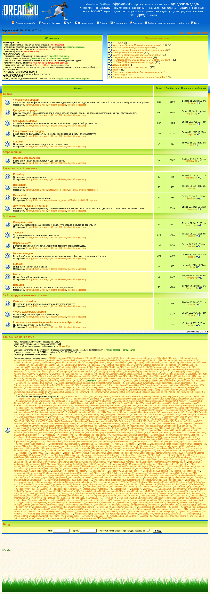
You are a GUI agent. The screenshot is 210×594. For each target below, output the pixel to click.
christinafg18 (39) (97, 417)
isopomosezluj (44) (151, 372)
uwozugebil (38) (187, 390)
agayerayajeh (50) (26, 401)
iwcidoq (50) (164, 446)
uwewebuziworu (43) (73, 509)
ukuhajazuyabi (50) (22, 505)
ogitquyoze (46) (72, 475)
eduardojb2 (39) (189, 426)
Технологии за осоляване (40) (86, 518)
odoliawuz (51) (170, 381)
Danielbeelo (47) (189, 419)
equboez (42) (168, 430)
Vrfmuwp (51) (33, 514)
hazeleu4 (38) (71, 439)
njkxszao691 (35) (117, 471)
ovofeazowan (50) (134, 383)
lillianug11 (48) (166, 460)
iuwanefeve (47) (151, 446)
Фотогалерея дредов (26, 99)
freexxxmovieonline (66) (40, 437)
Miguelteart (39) (161, 466)
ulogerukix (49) (108, 390)
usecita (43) (118, 507)
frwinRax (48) (174, 367)
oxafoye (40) (52, 480)
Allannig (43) (82, 403)
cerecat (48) (75, 363)
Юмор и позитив (23, 222)
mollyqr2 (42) (80, 381)
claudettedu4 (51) (153, 363)
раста (125, 11)
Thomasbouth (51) (148, 496)
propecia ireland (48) (62, 484)
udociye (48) (106, 500)
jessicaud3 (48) (150, 374)
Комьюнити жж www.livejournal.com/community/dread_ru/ (47, 322)
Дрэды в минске (120, 65)
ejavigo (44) (200, 428)
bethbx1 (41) (156, 360)
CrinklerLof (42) (63, 419)
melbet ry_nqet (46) (167, 378)
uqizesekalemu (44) (42, 507)
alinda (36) (57, 403)
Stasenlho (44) (151, 493)
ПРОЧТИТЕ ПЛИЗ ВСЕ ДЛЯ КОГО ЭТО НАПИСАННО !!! (141, 60)
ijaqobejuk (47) (42, 444)
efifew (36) (93, 428)
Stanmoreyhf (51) (116, 387)
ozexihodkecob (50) (171, 383)
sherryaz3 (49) (195, 491)
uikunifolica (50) (59, 502)
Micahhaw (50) (51, 381)
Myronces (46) (173, 469)
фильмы (198, 11)
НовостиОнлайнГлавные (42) (32, 518)
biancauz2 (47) (99, 412)
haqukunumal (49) (40, 439)
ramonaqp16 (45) (153, 484)
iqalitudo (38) (172, 444)
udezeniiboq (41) (92, 500)
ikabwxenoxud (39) (59, 444)
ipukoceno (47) (158, 444)
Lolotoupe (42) (35, 462)
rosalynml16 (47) (75, 489)
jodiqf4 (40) (69, 453)
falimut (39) (159, 435)
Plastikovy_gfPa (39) (185, 482)
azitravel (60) (190, 410)
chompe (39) (69, 417)
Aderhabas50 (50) (110, 358)
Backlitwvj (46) (41, 412)
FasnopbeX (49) (85, 367)
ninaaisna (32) (105, 381)
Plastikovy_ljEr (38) (70, 385)
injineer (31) (144, 444)
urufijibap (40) (106, 507)
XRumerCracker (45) (73, 516)
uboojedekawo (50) (22, 500)
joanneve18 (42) (39, 453)
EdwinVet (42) (53, 428)
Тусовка (18, 232)
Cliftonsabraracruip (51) (173, 363)
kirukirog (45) (95, 457)
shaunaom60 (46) (115, 491)
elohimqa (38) (106, 430)
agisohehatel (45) (80, 401)
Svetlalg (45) (65, 496)
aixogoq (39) (122, 401)
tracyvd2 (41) (96, 498)
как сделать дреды (176, 7)
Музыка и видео (23, 253)
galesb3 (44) (69, 437)
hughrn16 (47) (100, 369)
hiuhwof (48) (144, 439)
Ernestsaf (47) (20, 432)
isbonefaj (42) (101, 372)
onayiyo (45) (50, 383)
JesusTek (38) (24, 453)
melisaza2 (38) (37, 466)
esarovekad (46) (50, 432)
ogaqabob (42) (57, 475)
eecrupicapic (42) (189, 365)
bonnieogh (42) (20, 363)
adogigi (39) (109, 399)
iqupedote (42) (200, 444)
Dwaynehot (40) (40, 426)
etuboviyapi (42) (69, 367)
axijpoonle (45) (148, 410)
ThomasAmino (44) (130, 496)
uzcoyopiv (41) (181, 509)
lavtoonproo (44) (75, 460)
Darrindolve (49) (56, 365)
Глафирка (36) (20, 394)
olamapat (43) (141, 475)
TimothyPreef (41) (38, 498)
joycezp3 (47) (195, 374)
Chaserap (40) (41, 417)
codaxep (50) (182, 417)
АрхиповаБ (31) (161, 516)
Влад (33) (174, 516)
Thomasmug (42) (181, 496)
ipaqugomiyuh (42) (67, 372)
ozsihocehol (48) (188, 383)
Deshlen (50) (47, 423)
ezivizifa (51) (117, 435)
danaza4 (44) (175, 419)
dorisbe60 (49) (138, 423)
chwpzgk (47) (128, 417)
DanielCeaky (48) (22, 421)
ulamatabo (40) (39, 505)
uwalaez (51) (57, 509)
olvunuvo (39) (171, 475)
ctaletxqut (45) (87, 419)
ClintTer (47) (156, 417)
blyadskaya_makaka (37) (173, 412)
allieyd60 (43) (109, 403)
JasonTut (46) (68, 450)
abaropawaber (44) (134, 396)
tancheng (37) (20, 390)
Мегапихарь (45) (36, 394)
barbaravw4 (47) (57, 412)
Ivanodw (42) (46, 374)
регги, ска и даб (156, 11)
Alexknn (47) (184, 401)
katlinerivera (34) (34, 376)
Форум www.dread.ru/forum (29, 311)
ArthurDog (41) (86, 408)
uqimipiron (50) (25, 507)
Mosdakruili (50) (143, 469)
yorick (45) (89, 516)
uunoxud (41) (190, 507)
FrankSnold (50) (144, 367)
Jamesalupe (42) (147, 448)
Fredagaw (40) (159, 367)
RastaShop (53, 190)
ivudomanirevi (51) (74, 374)
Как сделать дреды (25, 120)
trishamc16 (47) (64, 390)
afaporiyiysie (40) (186, 399)
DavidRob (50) (139, 421)
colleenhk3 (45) (196, 417)
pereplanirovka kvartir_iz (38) (27, 482)
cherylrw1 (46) (55, 417)
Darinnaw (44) (41, 365)
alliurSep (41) (123, 403)
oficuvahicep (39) (41, 475)
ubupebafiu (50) (39, 500)
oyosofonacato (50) (136, 480)
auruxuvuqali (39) (59, 410)
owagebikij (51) (198, 478)
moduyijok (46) (86, 469)
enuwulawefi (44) (39, 367)
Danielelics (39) (38, 421)
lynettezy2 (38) (118, 462)
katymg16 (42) (148, 455)
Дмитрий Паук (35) (188, 516)
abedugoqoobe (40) (153, 396)
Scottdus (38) (84, 387)
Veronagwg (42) (56, 392)
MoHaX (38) (99, 469)
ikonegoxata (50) (90, 444)
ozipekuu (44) (179, 480)
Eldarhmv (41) (65, 430)
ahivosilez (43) (108, 401)
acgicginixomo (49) (27, 399)
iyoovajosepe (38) (54, 448)
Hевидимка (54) (192, 439)
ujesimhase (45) (124, 502)
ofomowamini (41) (186, 381)
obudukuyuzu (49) (72, 473)
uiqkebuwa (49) (93, 502)
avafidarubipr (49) (91, 410)
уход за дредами (180, 11)
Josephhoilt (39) (147, 453)
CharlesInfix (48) (138, 414)
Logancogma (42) (87, 378)
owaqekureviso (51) (152, 383)
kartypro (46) (90, 455)
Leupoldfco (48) (136, 460)
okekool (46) (128, 475)
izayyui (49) (104, 374)
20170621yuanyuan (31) (60, 358)
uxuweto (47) (119, 509)
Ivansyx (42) (58, 374)
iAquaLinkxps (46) (22, 441)
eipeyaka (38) (188, 428)
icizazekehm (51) (72, 441)
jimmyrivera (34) (165, 374)
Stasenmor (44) (166, 493)
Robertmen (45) (105, 487)
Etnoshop (18, 174)
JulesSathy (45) (25, 455)
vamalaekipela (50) (39, 392)
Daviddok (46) (81, 421)
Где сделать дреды (25, 110)
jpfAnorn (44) (190, 453)
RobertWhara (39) (182, 487)
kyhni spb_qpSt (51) (171, 457)
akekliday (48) (191, 358)
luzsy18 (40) (104, 462)
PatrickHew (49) (21, 385)
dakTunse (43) (129, 419)
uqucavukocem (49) (77, 507)
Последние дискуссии (157, 38)
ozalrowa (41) (152, 480)
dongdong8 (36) (127, 365)
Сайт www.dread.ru (24, 301)
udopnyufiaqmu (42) (122, 500)
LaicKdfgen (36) (34, 460)
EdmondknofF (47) (172, 426)
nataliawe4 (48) (59, 471)
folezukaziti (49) (21, 437)
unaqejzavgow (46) (120, 505)
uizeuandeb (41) (109, 502)
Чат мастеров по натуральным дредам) (133, 47)
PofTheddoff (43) (26, 484)
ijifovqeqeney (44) (176, 369)
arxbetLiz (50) (130, 408)
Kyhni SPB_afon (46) (96, 376)
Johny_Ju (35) (82, 453)
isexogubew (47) (116, 372)
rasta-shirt (52, 200)
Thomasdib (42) (165, 496)
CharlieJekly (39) (26, 417)
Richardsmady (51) (57, 487)
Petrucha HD (192, 278)
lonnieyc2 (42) (49, 462)
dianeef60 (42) (61, 423)
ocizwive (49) (105, 473)
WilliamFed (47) (178, 514)
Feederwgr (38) (172, 435)
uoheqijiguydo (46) (138, 505)
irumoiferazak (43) (86, 372)
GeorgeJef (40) (111, 437)
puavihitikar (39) (136, 385)
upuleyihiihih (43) (138, 390)
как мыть (154, 8)
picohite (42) (158, 482)
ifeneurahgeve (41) (143, 441)
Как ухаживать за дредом (28, 131)
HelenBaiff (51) (100, 439)
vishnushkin (191, 178)
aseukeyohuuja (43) (175, 408)
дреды (105, 8)
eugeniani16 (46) (112, 432)
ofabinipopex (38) (157, 473)
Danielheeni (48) (25, 365)
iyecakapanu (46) (22, 448)
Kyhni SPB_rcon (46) (157, 376)
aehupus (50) (171, 399)
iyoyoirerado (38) (70, 448)
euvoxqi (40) (142, 432)
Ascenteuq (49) (145, 408)
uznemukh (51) (20, 511)
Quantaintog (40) (121, 484)
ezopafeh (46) (130, 435)
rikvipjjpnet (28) (197, 385)
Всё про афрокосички (26, 158)
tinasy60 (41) (54, 498)
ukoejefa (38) (173, 502)
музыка (96, 11)
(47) (92, 381)
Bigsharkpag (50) (114, 412)
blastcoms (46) (130, 412)
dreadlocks (92, 4)
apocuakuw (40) (149, 405)
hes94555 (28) (36, 369)
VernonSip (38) (84, 511)
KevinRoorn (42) (21, 457)
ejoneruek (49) (51, 430)
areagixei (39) (102, 360)
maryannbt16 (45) (38, 464)
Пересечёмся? (22, 243)
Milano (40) (189, 466)
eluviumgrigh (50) (136, 430)
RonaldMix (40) (21, 387)
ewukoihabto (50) (197, 432)
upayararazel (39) (188, 505)
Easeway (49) (105, 426)
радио (116, 11)
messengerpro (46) (53, 466)
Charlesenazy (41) (119, 363)
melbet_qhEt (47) (22, 466)
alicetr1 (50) (32, 403)
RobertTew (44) (166, 487)
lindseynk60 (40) (193, 460)
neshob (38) (73, 471)
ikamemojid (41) (192, 369)
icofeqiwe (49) (160, 369)
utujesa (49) (176, 507)
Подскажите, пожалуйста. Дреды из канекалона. (137, 72)
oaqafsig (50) (179, 471)
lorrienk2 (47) (102, 378)
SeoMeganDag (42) (71, 491)
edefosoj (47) (174, 365)
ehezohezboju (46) (172, 428)
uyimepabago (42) (165, 509)
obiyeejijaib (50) (38, 473)
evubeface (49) (156, 432)
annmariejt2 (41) (71, 360)
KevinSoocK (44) (65, 376)
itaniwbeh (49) (136, 446)
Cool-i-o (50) (19, 419)
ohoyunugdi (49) (114, 475)
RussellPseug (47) (121, 489)
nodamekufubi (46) (134, 471)
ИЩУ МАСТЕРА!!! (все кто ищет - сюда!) (133, 62)
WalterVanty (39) (48, 514)
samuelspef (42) (69, 387)
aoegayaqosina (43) (114, 405)
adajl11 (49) (95, 358)
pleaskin (192, 124)
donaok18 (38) (112, 365)
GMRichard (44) (154, 437)
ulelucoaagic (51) (55, 505)
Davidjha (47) (111, 421)
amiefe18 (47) (50, 405)
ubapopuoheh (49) (180, 498)
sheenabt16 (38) (147, 491)
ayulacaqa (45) (142, 360)
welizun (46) (132, 514)
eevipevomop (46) (79, 428)
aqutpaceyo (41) (87, 360)
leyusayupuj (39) (32, 378)
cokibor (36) (190, 363)
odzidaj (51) (129, 473)
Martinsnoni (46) (21, 464)
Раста (16, 274)
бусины (139, 4)
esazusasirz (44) (66, 432)
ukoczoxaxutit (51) (157, 502)
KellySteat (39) (175, 455)
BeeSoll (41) (71, 412)
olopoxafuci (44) (156, 475)
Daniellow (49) (67, 421)
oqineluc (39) (75, 478)
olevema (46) (24, 383)
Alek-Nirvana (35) (55, 360)
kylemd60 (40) (174, 376)
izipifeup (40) (115, 448)
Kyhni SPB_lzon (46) (137, 376)
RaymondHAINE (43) (171, 484)
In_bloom (52, 105)
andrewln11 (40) (80, 405)
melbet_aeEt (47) (154, 464)
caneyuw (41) (35, 363)
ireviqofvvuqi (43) (60, 446)
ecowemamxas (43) (139, 426)
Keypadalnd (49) (50, 457)
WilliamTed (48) (21, 516)
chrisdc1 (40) (82, 417)
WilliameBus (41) (162, 514)
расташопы (137, 11)
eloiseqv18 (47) (120, 430)
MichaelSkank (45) (108, 466)
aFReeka (62, 105)
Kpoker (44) (123, 457)
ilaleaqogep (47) (106, 444)
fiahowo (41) (197, 435)
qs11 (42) (108, 484)
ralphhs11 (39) (137, 484)
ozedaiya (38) (165, 480)
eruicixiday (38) (35, 432)
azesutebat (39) (175, 410)
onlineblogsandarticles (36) (69, 383)
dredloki (71, 105)
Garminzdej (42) (188, 367)
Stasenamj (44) (136, 493)
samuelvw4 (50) (184, 489)
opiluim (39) (48, 478)
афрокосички (122, 4)
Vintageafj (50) (170, 511)
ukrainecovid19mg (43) (190, 502)
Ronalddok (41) (60, 489)
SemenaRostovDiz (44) (49, 491)
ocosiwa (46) (157, 381)
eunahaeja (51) (128, 432)
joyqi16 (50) (177, 453)
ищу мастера (121, 7)
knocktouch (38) (109, 457)
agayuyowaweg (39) (45, 401)
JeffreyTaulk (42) (116, 450)
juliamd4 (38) (40, 455)
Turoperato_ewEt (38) (128, 498)
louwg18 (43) (63, 462)
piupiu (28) (170, 482)
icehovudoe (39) (145, 369)
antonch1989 (192, 225)
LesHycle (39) (121, 460)
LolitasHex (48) (20, 462)
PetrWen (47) (132, 482)
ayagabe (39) (128, 360)
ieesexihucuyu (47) (124, 441)
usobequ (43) (131, 507)
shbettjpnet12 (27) (99, 387)
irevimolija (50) (45, 446)
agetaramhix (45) (63, 401)
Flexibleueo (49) (116, 367)
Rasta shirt (19, 195)
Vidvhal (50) (112, 511)
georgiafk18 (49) (126, 437)
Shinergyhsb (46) (37, 493)
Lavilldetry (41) (189, 376)
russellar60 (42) (105, 489)
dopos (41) (126, 423)
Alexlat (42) (196, 401)
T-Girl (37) (89, 496)
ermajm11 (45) (54, 367)
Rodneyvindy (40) (26, 489)
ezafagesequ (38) (87, 435)
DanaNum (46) (161, 419)
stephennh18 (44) (182, 493)
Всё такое (10, 216)
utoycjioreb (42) (163, 507)
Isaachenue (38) (121, 446)
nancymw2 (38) (21, 471)
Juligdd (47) (52, 455)
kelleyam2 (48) (49, 376)
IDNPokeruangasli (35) (91, 441)
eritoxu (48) (192, 430)
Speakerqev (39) (87, 493)
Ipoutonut (191, 188)
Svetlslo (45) (77, 496)
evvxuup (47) (170, 432)
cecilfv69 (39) (62, 363)
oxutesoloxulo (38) (67, 480)
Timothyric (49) (34, 390)
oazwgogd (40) (193, 471)
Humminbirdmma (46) (174, 439)
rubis (191, 145)
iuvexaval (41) (192, 372)
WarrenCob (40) (101, 514)
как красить (139, 7)
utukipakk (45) (153, 390)
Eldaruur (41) (79, 430)
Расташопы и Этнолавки (20, 168)
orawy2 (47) (87, 478)
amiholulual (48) (65, 405)
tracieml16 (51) (82, 498)
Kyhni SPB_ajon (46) (117, 376)
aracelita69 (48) (55, 408)
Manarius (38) (132, 462)
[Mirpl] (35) (107, 518)
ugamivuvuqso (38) (81, 390)
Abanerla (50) (118, 396)
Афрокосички (12, 152)
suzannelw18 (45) (50, 496)
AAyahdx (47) (105, 396)
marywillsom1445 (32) (72, 464)
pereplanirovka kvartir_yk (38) (111, 482)
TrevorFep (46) (110, 498)
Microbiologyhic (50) (143, 466)
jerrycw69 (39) (148, 450)
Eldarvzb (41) (93, 430)
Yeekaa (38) (174, 392)
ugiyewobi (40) (25, 502)
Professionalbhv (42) (118, 385)
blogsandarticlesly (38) (189, 360)
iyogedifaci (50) (38, 448)
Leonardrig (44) (92, 460)
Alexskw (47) (19, 403)
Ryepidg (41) (137, 489)
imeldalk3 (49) (120, 444)
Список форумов (11, 33)
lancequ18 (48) (60, 460)
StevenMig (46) (198, 493)
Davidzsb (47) (181, 421)
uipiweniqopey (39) (76, 502)
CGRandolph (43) (90, 363)
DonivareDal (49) (143, 365)
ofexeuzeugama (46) (23, 475)
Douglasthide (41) (170, 423)
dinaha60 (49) (98, 365)
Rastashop (19, 184)
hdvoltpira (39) (85, 439)
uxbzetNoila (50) (104, 509)
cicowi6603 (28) (143, 417)
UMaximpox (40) (102, 505)
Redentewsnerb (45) (27, 487)
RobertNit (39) (120, 487)
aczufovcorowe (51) (63, 399)
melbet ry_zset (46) (35, 381)
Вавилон (18, 284)
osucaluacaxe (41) (117, 478)
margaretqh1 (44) (163, 462)
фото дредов (138, 15)
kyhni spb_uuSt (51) (190, 457)
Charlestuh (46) (172, 414)
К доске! (18, 264)
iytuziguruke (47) (87, 448)
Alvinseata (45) (192, 403)
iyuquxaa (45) (102, 448)
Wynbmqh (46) (46, 516)
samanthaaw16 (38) (167, 489)
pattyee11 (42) (193, 480)
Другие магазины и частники (30, 205)
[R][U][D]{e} (192, 114)
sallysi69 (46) (150, 489)
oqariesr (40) (89, 383)
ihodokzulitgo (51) (26, 444)
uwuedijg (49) (90, 509)
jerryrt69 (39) (175, 450)
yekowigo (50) (187, 392)
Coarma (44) (169, 417)
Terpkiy (29, 105)
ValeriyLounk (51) (37, 511)
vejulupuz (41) (69, 511)
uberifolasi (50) (196, 498)
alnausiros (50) (137, 403)
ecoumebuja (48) (159, 365)
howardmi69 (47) (67, 369)
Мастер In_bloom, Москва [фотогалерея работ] (136, 55)
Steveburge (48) (164, 387)
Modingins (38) (71, 469)
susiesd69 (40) (34, 496)
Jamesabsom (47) (130, 448)
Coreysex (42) (32, 419)
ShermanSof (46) (163, 491)
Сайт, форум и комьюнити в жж (25, 295)
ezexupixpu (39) (103, 435)
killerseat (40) (80, 376)
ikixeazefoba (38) (21, 372)
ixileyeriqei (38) (90, 374)
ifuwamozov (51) (160, 441)
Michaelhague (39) (90, 466)
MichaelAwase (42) (72, 466)
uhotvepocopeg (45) (42, 502)
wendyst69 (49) (146, 514)
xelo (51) (146, 392)
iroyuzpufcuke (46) (104, 446)
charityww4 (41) (123, 414)
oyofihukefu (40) (118, 480)
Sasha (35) (19, 491)
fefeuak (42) (185, 435)
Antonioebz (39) (96, 405)
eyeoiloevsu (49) (52, 435)
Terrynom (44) (114, 496)
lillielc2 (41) (180, 460)
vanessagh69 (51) (54, 511)
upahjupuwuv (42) (170, 505)
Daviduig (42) (167, 421)
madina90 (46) (133, 378)
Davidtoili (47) (154, 421)
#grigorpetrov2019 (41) (70, 396)
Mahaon (191, 246)
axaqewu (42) (118, 410)
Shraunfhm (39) (53, 493)
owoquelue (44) (38, 480)
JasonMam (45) (53, 450)
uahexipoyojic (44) (162, 498)
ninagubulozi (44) (100, 471)
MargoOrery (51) (179, 462)
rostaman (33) (90, 489)
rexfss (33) (43, 487)
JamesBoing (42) (164, 448)
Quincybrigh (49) (152, 385)
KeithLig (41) (162, 455)
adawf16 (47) (97, 399)
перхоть (107, 12)
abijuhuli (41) (182, 396)
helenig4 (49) (114, 439)
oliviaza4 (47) (38, 383)
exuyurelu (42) (20, 435)
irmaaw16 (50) (76, 446)
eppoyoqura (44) (153, 430)
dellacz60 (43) (20, 423)
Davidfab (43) (71, 365)
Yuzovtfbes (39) (117, 516)
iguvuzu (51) (186, 441)
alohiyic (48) (150, 403)
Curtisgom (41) (102, 419)
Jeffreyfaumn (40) (100, 450)
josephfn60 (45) (132, 453)
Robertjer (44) (90, 487)
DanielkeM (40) (53, 421)
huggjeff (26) (157, 439)
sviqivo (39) (193, 387)
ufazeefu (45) (186, 500)
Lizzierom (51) (70, 378)
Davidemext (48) (96, 421)
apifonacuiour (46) (132, 405)
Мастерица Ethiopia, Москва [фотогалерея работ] (138, 45)
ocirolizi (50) (144, 381)
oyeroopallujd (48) (102, 480)
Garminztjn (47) (83, 437)
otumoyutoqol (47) (135, 478)
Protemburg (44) (80, 484)
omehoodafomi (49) (187, 475)
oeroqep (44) (142, 473)
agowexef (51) (154, 358)
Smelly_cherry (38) (70, 493)
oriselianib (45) (101, 478)
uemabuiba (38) (154, 500)
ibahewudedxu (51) (54, 441)
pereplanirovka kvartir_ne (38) (83, 482)
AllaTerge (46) (95, 403)
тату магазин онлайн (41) (59, 518)
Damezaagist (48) (145, 419)
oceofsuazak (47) (90, 473)
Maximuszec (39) (137, 464)
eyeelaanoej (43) (35, 435)
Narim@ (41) (35, 471)
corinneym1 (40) (47, 419)
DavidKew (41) (125, 421)
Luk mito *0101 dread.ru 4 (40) (84, 462)
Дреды (7, 93)
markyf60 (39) (194, 462)
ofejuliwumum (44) (188, 473)
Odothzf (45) (117, 473)
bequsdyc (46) (84, 412)
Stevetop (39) (20, 496)
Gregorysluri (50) (188, 437)
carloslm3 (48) (48, 363)
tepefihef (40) (101, 496)
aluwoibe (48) (178, 403)
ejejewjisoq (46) (21, 430)
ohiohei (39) (100, 475)
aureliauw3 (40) (42, 410)
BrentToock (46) (75, 414)
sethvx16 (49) (99, 491)
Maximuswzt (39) (120, 464)
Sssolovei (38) (121, 493)
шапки (154, 15)
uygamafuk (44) (148, 509)
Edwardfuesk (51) (38, 428)
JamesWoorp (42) (22, 450)
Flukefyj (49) (130, 367)
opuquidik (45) (61, 478)
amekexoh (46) (20, 405)
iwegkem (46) (178, 446)
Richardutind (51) (75, 487)
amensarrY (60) (36, 405)
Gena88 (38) (97, 437)
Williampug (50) (194, 514)
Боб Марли (105, 4)
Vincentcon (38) (155, 511)
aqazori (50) (176, 405)
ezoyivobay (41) (145, 435)
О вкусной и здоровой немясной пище (132, 57)
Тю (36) (48, 394)
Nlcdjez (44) (118, 381)
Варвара (192, 134)
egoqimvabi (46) (106, 428)
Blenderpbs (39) (170, 360)
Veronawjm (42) (102, 392)
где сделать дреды (185, 4)
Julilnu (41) (64, 455)
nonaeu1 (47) (132, 381)
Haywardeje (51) (56, 439)
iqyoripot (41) (20, 446)
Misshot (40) (24, 469)
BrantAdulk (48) (60, 414)
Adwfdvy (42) (158, 399)
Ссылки (18, 141)
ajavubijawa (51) (136, 401)
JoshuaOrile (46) (163, 453)
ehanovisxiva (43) (139, 428)
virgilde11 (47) (184, 511)
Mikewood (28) (176, 466)
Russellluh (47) (53, 387)
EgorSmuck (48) (122, 428)
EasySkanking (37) (121, 426)
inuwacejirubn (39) (50, 372)
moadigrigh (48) (56, 469)
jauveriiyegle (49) (83, 450)
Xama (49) (58, 516)
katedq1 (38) (103, 455)
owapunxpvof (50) (22, 480)
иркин (44, 105)
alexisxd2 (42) (171, 401)
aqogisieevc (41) (25, 408)
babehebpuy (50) (26, 412)
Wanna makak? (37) (83, 514)
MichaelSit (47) (66, 381)
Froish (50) (57, 437)
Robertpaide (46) (150, 487)
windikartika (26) (133, 392)
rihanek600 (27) (181, 385)
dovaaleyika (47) (186, 423)
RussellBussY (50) (37, 387)
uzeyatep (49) (195, 509)
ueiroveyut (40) (139, 500)
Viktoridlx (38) (125, 511)
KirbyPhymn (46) (67, 457)
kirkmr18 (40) (82, 457)
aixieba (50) (178, 358)
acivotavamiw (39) (45, 399)
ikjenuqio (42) (75, 444)
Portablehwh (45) (87, 385)
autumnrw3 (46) (75, 410)
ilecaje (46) (36, 372)
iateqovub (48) (38, 441)
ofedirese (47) (172, 473)
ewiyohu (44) (182, 432)
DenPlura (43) (34, 423)
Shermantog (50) (180, 491)
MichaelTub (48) (126, 466)
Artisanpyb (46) (101, 408)
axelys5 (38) (115, 360)
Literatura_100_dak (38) (52, 378)
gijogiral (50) (140, 437)
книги (86, 11)
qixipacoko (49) (96, 484)
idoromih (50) (109, 441)
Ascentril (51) (159, 408)
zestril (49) (199, 392)
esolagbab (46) (82, 432)
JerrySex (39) (189, 450)
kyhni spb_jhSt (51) (152, 457)
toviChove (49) (49, 390)
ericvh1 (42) (180, 430)
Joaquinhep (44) (55, 453)
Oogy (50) (22, 478)
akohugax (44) (20, 360)
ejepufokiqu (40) (36, 430)
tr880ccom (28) (67, 498)
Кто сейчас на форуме (18, 337)
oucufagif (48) (150, 478)
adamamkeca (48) (82, 399)
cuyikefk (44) (116, 419)
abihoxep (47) (169, 396)
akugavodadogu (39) (154, 401)
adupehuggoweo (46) (126, 399)
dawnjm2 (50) (84, 365)
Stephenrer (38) (133, 387)
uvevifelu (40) (44, 509)
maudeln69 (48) (104, 464)
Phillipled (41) (145, 482)
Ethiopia (37, 105)
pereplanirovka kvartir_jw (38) (54, 482)
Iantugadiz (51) (115, 369)
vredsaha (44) (20, 514)
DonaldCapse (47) (93, 423)
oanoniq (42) (166, 471)
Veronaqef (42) (72, 392)
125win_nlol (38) (89, 396)
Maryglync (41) (53, 464)
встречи (158, 4)
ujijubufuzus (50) (140, 502)
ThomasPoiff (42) (198, 496)
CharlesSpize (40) (156, 414)
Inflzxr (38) (133, 444)
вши (166, 4)
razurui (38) (187, 484)
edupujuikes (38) (21, 428)
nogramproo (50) (152, 471)
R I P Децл (117, 42)
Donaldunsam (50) (111, 423)
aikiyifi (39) (167, 358)
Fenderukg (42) (101, 367)
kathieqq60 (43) (117, 455)
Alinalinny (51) (45, 403)
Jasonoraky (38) (134, 374)
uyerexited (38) (133, 509)
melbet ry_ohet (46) (186, 378)
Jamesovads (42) (118, 374)
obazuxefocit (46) (22, 473)
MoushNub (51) (159, 469)
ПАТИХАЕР (191, 161)
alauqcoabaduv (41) (37, 360)
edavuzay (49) (156, 426)
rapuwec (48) (167, 385)
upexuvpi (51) (123, 390)
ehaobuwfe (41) (155, 428)
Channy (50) (104, 363)
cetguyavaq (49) (107, 414)
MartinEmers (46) (149, 378)
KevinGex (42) (189, 455)
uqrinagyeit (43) (59, 507)
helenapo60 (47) (21, 369)
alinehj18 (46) (69, 403)
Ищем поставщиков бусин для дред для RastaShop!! (139, 77)
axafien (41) (105, 410)
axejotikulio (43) (133, 410)
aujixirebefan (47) (26, 410)
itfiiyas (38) (166, 372)
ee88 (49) (65, 428)
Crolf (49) (76, 419)
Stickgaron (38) (180, 387)
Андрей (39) (147, 516)
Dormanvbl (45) (153, 423)
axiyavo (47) (161, 410)
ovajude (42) (118, 383)
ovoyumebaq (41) (166, 478)
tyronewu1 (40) (146, 498)
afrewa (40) (124, 358)
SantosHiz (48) (199, 489)
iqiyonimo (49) (185, 444)
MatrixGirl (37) (89, 464)
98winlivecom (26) (80, 358)
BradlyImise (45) (25, 414)
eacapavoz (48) (56, 426)
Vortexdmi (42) (198, 511)
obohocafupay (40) (54, 473)
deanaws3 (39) (195, 421)
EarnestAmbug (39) (89, 426)
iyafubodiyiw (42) (193, 446)
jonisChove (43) (181, 374)
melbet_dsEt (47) (170, 464)
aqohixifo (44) (41, 408)
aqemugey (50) (190, 405)
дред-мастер (89, 7)
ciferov (192, 267)
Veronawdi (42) (86, 392)
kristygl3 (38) (136, 457)
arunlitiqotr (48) (116, 408)
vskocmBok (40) (117, 392)
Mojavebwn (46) (113, 469)
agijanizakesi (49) (138, 358)
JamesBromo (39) (181, 448)
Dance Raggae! (120, 74)
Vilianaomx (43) (140, 511)
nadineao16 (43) (188, 469)
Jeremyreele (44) (133, 450)
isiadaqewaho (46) (133, 372)
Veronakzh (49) (99, 511)
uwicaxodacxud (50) (170, 390)
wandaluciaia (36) (65, 514)
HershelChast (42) (129, 439)
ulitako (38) (96, 390)
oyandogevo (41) (84, 480)
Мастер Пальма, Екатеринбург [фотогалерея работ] (139, 50)
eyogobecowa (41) (68, 435)
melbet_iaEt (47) (187, 464)
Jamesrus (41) (196, 448)
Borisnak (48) (192, 412)
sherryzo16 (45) (21, 493)
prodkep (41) (102, 385)
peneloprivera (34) (38, 385)
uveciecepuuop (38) (27, 509)
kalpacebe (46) (76, 455)
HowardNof (64, 346)
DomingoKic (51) (76, 423)
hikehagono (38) (51, 369)
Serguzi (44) (86, 491)
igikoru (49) (174, 441)
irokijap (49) (89, 446)
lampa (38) (48, 460)
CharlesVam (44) (188, 414)
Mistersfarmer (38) (39, 469)
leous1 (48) (19, 378)
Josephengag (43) (115, 453)
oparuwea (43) (35, 478)
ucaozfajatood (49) (56, 500)
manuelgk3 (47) (147, 462)
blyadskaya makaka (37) (149, 412)
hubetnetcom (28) (85, 369)
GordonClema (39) (171, 437)
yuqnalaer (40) (101, 516)
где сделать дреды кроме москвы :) (130, 67)
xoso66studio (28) (159, 392)
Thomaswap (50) (21, 498)
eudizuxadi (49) (97, 432)
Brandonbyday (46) (43, 414)
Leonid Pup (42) (107, 460)
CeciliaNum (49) (91, 414)
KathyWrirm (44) (133, 455)
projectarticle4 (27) (43, 484)
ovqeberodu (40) (182, 478)
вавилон (149, 4)
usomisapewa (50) (146, 507)
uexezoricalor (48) (171, 500)
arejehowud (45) (71, 408)
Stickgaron (192, 199)
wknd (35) (33, 516)
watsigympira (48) (118, 514)
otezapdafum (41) (104, 383)
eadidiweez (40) (71, 426)
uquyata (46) (92, 507)
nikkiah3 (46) (85, 471)
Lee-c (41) (201, 376)
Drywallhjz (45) (25, 426)
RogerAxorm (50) (43, 489)
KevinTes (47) (36, 457)
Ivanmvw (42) (33, 374)
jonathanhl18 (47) (98, 453)
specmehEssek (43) (105, 493)
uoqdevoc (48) (154, 505)
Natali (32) (46, 471)
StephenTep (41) (148, 387)
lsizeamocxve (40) (117, 378)
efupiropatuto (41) (22, 367)
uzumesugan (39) (22, 392)
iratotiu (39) (32, 446)
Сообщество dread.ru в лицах (127, 52)
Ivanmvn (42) (20, 374)
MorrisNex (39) (128, 469)
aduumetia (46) (144, 399)
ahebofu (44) (95, 401)
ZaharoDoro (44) (132, 516)
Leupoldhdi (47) (152, 460)
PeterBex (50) (53, 385)
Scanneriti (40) (31, 491)
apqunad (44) (164, 405)
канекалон (199, 7)
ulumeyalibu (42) (86, 505)
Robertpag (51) (135, 487)
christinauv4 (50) (113, 417)
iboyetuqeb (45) (130, 369)
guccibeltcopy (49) (22, 439)
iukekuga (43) (178, 372)
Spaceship (192, 209)
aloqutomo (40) (164, 403)
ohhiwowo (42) (87, 475)
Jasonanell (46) (38, 450)
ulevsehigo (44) (71, 505)
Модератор (81, 105)
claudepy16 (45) (136, 363)
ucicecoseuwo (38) (74, 500)
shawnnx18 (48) (131, 491)
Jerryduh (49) (162, 450)
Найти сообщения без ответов (193, 33)
